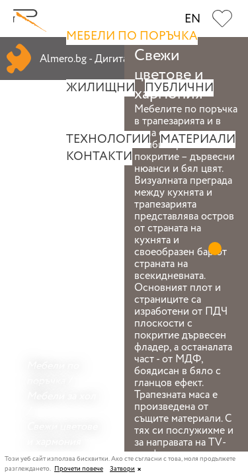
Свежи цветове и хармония (61, 434)
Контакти (99, 156)
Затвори (122, 469)
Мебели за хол (61, 396)
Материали (197, 139)
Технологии (108, 139)
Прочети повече (78, 469)
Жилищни (100, 88)
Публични (179, 88)
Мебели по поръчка (132, 36)
